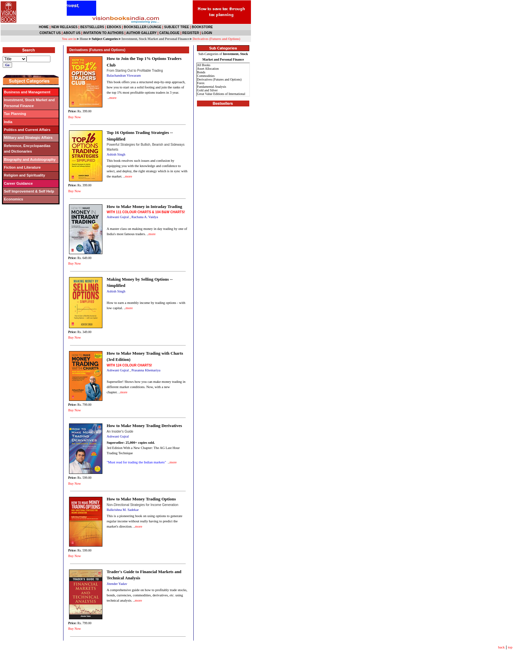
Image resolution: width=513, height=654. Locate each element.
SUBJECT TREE (176, 27)
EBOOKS (114, 27)
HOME (44, 27)
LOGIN (207, 33)
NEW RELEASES (64, 27)
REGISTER (190, 33)
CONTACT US (50, 33)
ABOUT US (71, 33)
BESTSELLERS (92, 27)
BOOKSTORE (202, 27)
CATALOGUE (169, 33)
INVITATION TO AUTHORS (103, 33)
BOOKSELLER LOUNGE (142, 27)
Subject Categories (105, 39)
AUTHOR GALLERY (141, 33)
